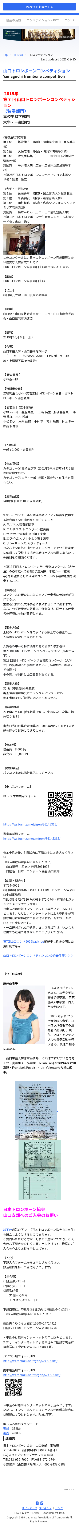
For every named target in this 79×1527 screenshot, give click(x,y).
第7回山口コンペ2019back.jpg (23, 941)
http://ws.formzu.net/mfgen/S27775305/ (31, 1375)
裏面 (6, 1433)
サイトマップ (29, 1508)
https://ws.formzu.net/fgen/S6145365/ (30, 824)
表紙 (6, 1428)
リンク (59, 1508)
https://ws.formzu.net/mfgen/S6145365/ (31, 838)
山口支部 (18, 54)
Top (5, 54)
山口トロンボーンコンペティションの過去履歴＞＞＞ (38, 955)
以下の (7, 1229)
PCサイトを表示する (39, 7)
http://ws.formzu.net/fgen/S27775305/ (30, 1361)
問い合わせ (45, 1508)
